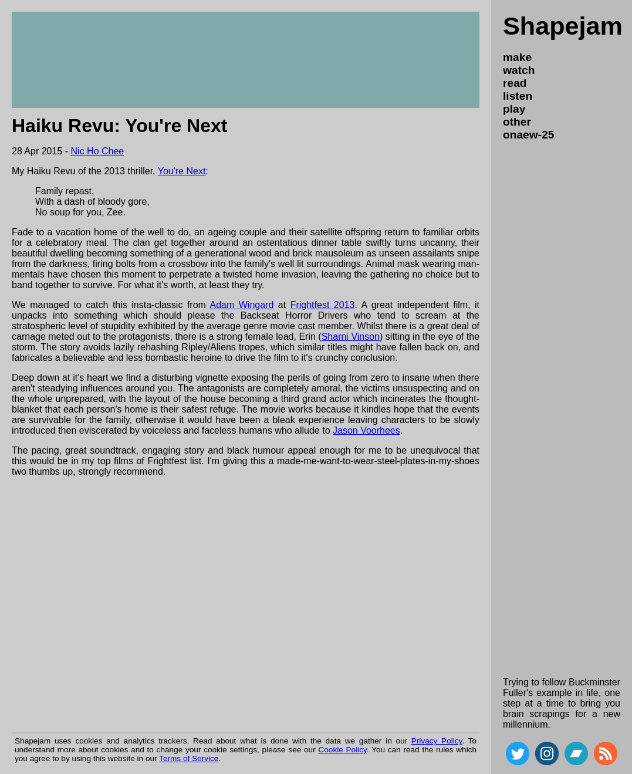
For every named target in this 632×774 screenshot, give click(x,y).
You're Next (182, 171)
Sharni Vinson (351, 337)
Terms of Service (188, 758)
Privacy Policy (436, 740)
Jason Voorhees (366, 430)
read (515, 83)
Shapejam (563, 26)
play (514, 109)
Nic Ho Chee (97, 151)
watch (519, 70)
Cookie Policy (342, 749)
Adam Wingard (241, 305)
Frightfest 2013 (322, 305)
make (517, 57)
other (517, 122)
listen (517, 96)
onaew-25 (528, 135)
